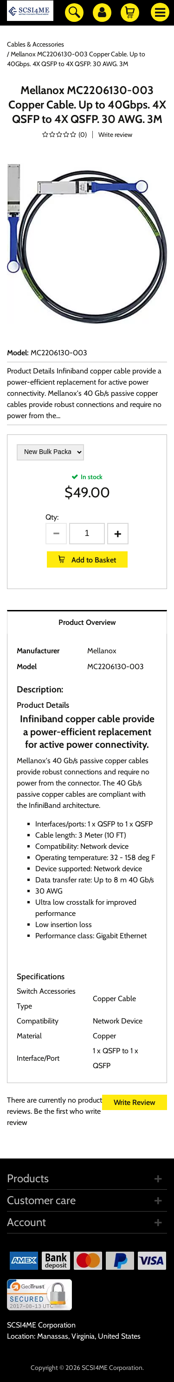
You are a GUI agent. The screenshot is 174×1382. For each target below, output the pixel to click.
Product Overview (87, 622)
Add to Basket (93, 560)
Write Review (134, 1102)
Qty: (51, 517)
